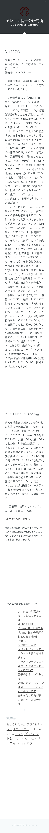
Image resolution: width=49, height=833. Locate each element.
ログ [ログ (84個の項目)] (29, 743)
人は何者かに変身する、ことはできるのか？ (29, 615)
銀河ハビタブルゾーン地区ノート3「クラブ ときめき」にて (31, 687)
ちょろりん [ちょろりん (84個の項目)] (13, 724)
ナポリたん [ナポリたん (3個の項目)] (32, 739)
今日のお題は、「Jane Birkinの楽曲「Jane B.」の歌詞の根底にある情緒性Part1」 (31, 632)
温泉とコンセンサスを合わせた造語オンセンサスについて (31, 666)
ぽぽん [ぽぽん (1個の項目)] (23, 725)
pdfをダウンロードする (17, 519)
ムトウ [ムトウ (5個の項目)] (23, 744)
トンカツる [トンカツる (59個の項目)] (20, 738)
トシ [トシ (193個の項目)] (10, 738)
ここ (40, 532)
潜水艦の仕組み (27, 645)
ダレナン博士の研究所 (24, 21)
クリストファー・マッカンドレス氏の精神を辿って (31, 653)
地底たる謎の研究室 (15, 528)
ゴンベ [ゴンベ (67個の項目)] (19, 734)
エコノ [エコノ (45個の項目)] (34, 729)
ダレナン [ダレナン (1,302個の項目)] (31, 734)
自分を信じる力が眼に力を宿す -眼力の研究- (31, 699)
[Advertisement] (24, 573)
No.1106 (12, 51)
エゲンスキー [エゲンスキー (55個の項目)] (21, 729)
